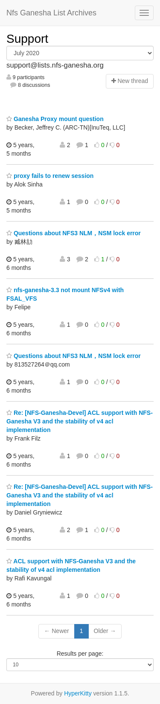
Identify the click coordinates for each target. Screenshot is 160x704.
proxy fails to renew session (49, 175)
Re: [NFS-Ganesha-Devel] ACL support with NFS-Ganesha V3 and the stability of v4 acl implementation (79, 421)
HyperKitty (78, 693)
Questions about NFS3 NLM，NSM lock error (73, 233)
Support (27, 38)
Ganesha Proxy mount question (55, 118)
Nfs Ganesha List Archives (51, 13)
